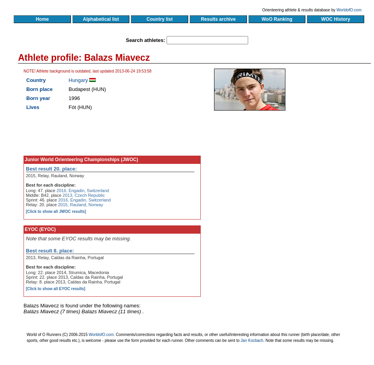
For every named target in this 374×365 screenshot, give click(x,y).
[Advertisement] (270, 176)
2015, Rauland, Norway (80, 204)
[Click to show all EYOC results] (55, 289)
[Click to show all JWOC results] (56, 211)
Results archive (218, 19)
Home (42, 19)
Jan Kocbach (252, 340)
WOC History (335, 19)
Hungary (78, 80)
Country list (159, 19)
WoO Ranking (277, 19)
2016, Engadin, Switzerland (82, 190)
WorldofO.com (348, 10)
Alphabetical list (101, 19)
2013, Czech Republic (84, 195)
